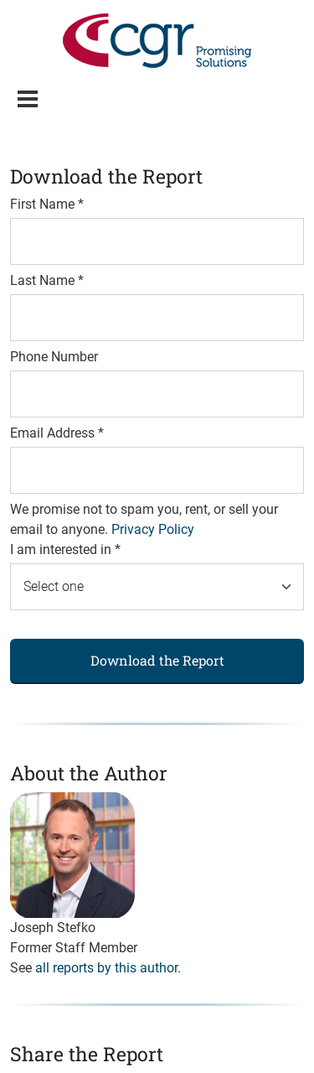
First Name (47, 204)
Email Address (57, 433)
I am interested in (65, 549)
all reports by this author (106, 968)
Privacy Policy (152, 529)
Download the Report (157, 660)
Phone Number (54, 357)
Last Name (47, 280)
